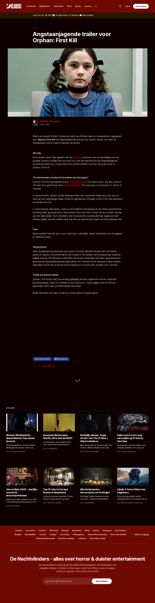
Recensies (58, 6)
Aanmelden (141, 6)
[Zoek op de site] (120, 6)
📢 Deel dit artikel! (42, 359)
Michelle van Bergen (50, 121)
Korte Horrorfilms (118, 534)
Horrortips (64, 534)
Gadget (53, 534)
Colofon (18, 530)
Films (69, 6)
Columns (82, 538)
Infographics (78, 534)
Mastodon (76, 530)
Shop (87, 530)
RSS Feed (53, 530)
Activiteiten (120, 530)
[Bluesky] (74, 15)
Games (87, 6)
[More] (96, 6)
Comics (42, 534)
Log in (128, 6)
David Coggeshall (72, 185)
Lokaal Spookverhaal (45, 538)
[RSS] (48, 15)
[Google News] (60, 15)
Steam (96, 530)
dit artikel (77, 157)
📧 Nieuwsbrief (61, 359)
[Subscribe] (102, 581)
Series (78, 6)
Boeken (18, 534)
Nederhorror (45, 6)
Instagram (107, 530)
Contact (42, 530)
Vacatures (31, 6)
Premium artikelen (66, 538)
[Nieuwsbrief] (86, 15)
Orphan (51, 366)
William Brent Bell (78, 182)
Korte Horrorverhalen (97, 534)
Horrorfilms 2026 (97, 538)
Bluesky (65, 530)
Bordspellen (30, 534)
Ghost (146, 534)
